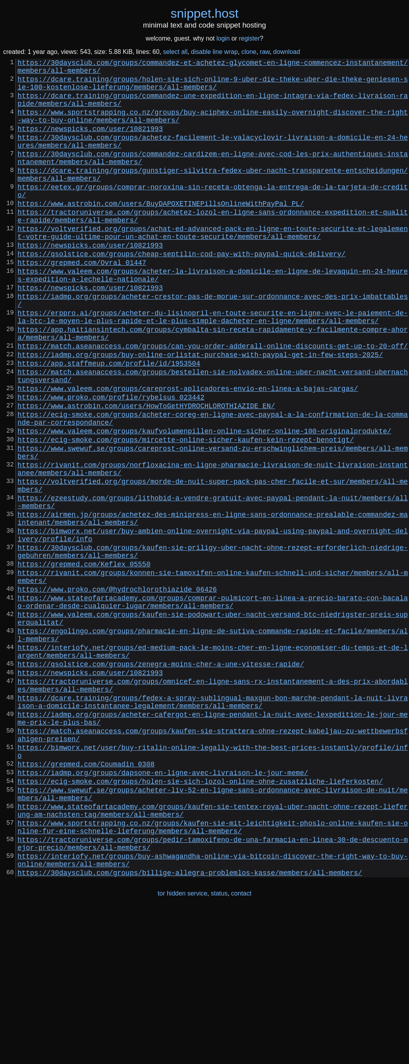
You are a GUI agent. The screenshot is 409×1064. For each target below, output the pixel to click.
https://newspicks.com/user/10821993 (90, 142)
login (223, 38)
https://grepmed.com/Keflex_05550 (84, 659)
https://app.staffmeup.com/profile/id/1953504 (109, 421)
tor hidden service (182, 1047)
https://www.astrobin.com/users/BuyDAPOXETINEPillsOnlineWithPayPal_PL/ (161, 231)
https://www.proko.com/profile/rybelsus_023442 (111, 461)
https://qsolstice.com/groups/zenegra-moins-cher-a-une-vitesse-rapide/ (161, 778)
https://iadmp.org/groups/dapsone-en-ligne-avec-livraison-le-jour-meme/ (163, 907)
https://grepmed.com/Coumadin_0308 (86, 897)
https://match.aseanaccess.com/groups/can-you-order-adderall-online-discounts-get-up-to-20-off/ (213, 400)
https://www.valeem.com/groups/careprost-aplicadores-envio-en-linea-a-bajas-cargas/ (188, 451)
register (249, 38)
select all (175, 51)
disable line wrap (214, 51)
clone (248, 51)
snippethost (205, 13)
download (286, 51)
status (219, 1047)
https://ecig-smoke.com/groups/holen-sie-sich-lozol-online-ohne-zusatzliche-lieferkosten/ (200, 918)
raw (265, 51)
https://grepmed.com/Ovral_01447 (82, 301)
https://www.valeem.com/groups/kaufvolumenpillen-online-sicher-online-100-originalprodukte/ (204, 501)
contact (241, 1047)
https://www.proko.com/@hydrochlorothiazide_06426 (117, 689)
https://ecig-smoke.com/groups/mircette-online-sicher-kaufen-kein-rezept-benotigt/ (186, 511)
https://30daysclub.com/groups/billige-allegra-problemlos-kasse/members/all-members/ (190, 1026)
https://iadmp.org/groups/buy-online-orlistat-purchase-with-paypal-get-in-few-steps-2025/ (200, 411)
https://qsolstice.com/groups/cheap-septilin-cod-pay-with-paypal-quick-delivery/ (182, 291)
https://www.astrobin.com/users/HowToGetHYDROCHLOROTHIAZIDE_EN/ (146, 471)
